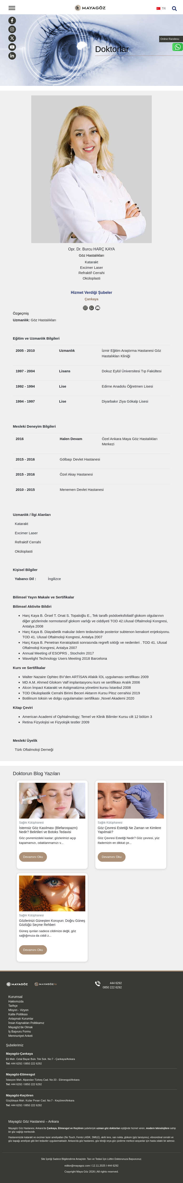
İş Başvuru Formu (19, 1031)
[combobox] (161, 10)
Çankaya (91, 299)
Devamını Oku (33, 857)
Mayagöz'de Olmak (20, 1027)
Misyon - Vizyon (18, 1010)
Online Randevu (169, 38)
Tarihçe (13, 1005)
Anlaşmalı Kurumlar (20, 1018)
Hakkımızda (15, 1001)
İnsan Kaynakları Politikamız (26, 1023)
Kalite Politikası (18, 1014)
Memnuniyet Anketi (20, 1036)
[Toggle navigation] (11, 8)
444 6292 (116, 983)
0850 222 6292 (112, 987)
